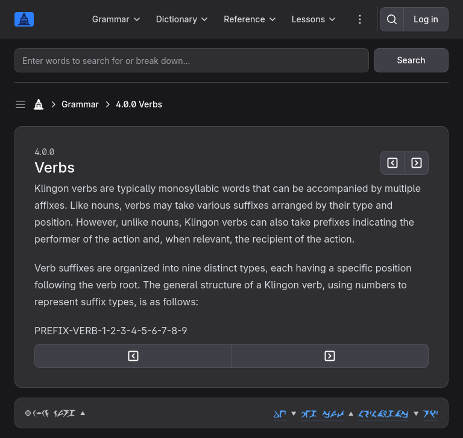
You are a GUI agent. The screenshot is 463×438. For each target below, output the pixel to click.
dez (280, 413)
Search (411, 60)
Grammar (80, 104)
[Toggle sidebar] (20, 104)
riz (430, 413)
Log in (426, 19)
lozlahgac (383, 413)
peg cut (322, 413)
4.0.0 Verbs (139, 104)
